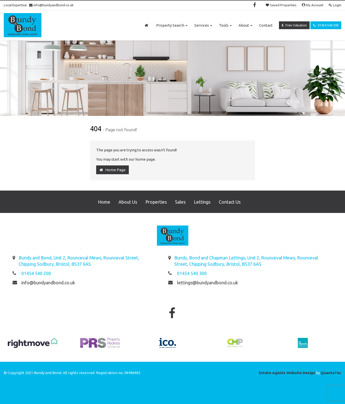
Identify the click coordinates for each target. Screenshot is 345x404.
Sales (180, 201)
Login (335, 5)
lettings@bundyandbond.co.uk (207, 282)
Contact (266, 25)
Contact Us (230, 201)
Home (104, 201)
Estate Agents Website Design (287, 373)
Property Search (172, 25)
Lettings (202, 201)
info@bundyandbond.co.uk (51, 5)
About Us (128, 201)
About (245, 25)
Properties (156, 201)
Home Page (112, 170)
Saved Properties (281, 5)
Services (203, 25)
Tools (225, 25)
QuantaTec (331, 373)
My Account (312, 5)
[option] (32, 345)
